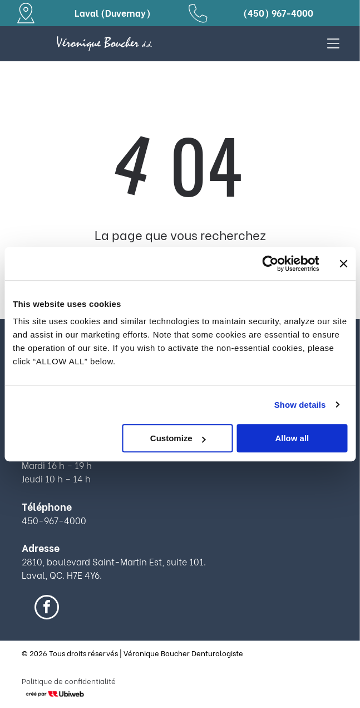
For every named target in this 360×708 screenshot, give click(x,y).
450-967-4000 (54, 520)
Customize (178, 438)
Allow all (292, 438)
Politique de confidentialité (69, 680)
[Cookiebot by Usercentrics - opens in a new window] (270, 263)
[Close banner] (343, 263)
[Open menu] (333, 43)
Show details (300, 404)
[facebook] (46, 608)
